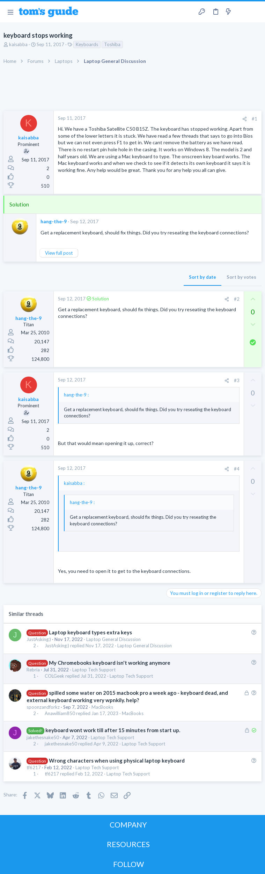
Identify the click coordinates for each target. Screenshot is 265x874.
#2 (237, 299)
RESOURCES (128, 844)
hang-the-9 (54, 221)
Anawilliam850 (60, 713)
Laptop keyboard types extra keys (90, 632)
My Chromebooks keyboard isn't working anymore (109, 663)
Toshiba (112, 44)
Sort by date (202, 277)
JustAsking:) (39, 639)
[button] (10, 11)
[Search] (256, 12)
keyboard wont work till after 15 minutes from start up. (112, 730)
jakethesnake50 (43, 737)
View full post (59, 253)
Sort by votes (241, 277)
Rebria (33, 669)
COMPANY (128, 824)
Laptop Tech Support (94, 669)
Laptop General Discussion (113, 639)
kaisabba (18, 44)
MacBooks (102, 707)
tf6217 (34, 767)
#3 (237, 380)
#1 (254, 119)
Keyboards (87, 44)
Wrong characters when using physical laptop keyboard (117, 760)
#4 (237, 469)
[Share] (244, 119)
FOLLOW (128, 864)
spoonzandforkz (43, 707)
